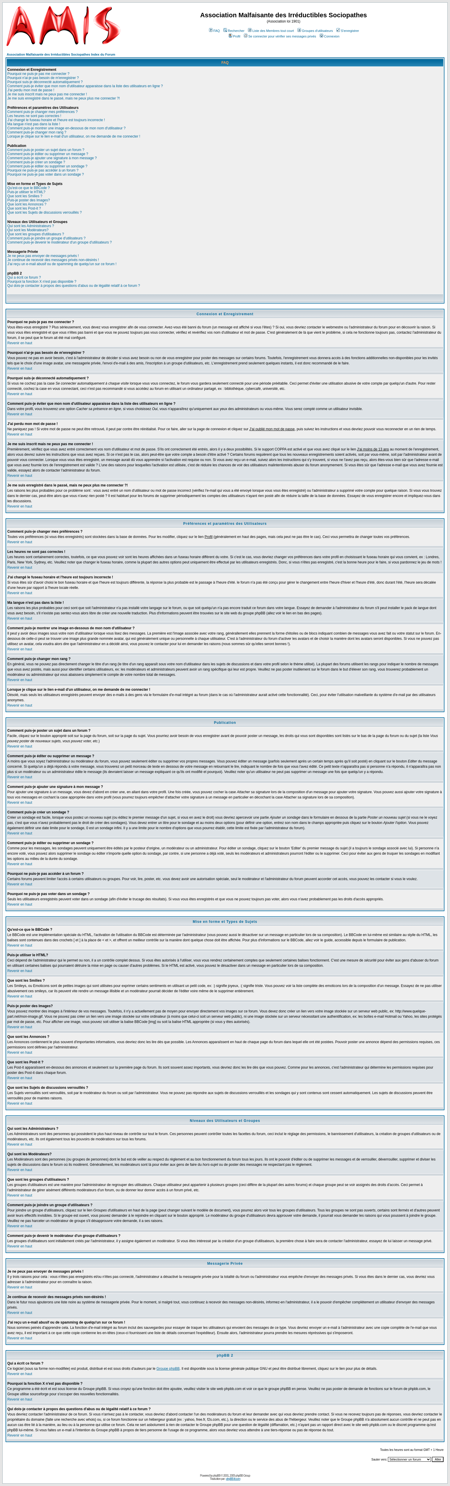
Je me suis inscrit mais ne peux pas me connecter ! (47, 94)
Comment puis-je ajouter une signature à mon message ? (52, 158)
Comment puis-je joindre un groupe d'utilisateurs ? (46, 238)
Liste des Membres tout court (271, 30)
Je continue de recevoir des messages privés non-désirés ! (53, 260)
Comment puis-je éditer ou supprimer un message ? (47, 154)
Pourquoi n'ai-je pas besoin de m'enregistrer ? (43, 78)
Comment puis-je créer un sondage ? (36, 162)
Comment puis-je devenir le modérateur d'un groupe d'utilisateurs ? (59, 242)
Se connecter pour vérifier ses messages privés (280, 36)
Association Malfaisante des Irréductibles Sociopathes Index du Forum (61, 54)
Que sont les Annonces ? (26, 204)
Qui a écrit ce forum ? (24, 277)
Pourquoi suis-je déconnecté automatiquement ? (45, 82)
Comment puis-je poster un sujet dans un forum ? (45, 150)
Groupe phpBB (167, 1369)
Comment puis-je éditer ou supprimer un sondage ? (47, 166)
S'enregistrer (347, 30)
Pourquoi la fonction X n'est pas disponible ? (41, 282)
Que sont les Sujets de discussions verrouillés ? (44, 212)
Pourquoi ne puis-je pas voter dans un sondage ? (45, 174)
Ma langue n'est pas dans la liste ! (33, 124)
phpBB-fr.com (233, 1478)
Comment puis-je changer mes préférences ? (42, 112)
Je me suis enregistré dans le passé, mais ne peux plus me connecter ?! (63, 98)
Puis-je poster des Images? (28, 200)
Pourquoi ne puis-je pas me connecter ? (38, 74)
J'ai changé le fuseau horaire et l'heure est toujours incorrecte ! (56, 120)
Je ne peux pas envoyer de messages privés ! (43, 256)
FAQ (214, 30)
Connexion (330, 36)
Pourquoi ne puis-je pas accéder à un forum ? (42, 170)
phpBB (216, 1475)
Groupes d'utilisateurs (315, 30)
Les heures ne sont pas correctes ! (34, 116)
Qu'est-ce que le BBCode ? (28, 188)
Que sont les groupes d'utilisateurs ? (35, 234)
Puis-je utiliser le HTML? (26, 192)
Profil (234, 36)
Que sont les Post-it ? (24, 208)
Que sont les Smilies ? (24, 196)
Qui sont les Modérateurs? (28, 230)
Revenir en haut (19, 343)
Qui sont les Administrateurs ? (30, 226)
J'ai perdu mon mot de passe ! (30, 90)
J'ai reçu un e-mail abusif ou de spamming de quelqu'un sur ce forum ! (62, 264)
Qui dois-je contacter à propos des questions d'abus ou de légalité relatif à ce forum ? (73, 286)
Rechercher (233, 30)
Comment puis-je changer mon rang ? (36, 132)
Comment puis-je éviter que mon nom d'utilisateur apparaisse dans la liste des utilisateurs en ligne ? (85, 86)
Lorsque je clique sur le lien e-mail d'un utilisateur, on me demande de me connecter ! (73, 136)
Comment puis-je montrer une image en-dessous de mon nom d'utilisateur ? (66, 128)
